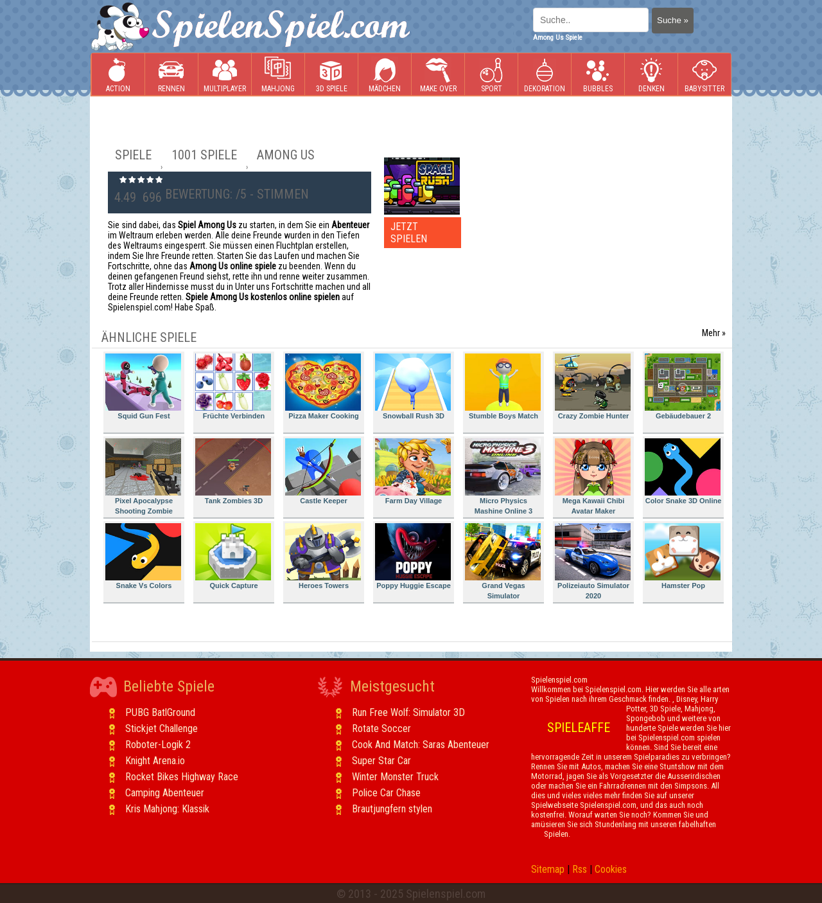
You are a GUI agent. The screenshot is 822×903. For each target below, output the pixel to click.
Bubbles (598, 75)
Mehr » (714, 333)
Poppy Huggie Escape (413, 556)
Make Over (438, 75)
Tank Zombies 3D (233, 471)
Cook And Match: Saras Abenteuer (420, 744)
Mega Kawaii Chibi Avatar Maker (593, 476)
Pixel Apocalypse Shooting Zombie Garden (143, 478)
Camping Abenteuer (164, 793)
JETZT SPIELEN (408, 232)
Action (118, 75)
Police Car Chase (386, 793)
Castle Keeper (323, 471)
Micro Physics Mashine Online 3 (503, 476)
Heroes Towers (323, 556)
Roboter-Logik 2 (158, 744)
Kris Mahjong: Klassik (167, 809)
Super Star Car (381, 761)
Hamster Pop (683, 556)
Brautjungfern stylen (392, 809)
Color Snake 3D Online (683, 471)
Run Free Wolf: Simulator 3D (408, 712)
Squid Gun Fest (143, 386)
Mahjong (278, 75)
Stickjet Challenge (161, 728)
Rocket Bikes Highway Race (181, 777)
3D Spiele (331, 75)
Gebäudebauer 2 (683, 386)
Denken (651, 75)
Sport (491, 75)
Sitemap (547, 869)
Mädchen (385, 75)
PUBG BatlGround (160, 712)
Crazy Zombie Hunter (593, 386)
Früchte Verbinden (233, 386)
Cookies (611, 869)
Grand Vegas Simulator (503, 561)
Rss (579, 869)
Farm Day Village (413, 471)
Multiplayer (225, 75)
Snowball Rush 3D (413, 386)
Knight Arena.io (155, 761)
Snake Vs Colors (143, 556)
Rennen (171, 75)
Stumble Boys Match (503, 386)
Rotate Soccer (381, 728)
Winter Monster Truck (395, 777)
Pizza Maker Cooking (323, 386)
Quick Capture (233, 556)
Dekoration (544, 75)
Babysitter (704, 75)
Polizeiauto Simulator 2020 (593, 561)
